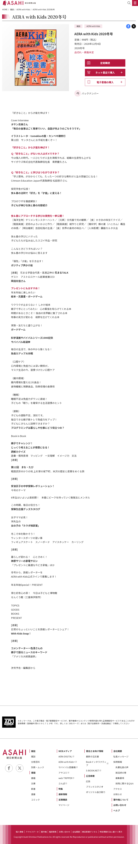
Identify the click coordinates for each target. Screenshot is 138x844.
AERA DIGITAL (65, 756)
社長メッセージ (120, 756)
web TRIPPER (65, 778)
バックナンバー (90, 93)
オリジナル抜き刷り (95, 792)
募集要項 (119, 778)
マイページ (63, 805)
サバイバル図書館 (67, 767)
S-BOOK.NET (92, 770)
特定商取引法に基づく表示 (111, 831)
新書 (33, 788)
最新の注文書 (92, 756)
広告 (88, 781)
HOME (5, 9)
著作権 (44, 831)
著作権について (120, 799)
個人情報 (19, 831)
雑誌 (12, 9)
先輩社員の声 (121, 767)
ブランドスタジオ (94, 786)
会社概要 (117, 751)
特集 (60, 788)
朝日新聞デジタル (89, 831)
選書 (33, 794)
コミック (35, 799)
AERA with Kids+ (66, 761)
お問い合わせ (119, 805)
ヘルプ (116, 810)
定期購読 (105, 63)
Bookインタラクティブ (96, 763)
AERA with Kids (23, 9)
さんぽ (61, 783)
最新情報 (62, 794)
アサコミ (62, 772)
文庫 (33, 783)
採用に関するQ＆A (124, 783)
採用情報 (117, 761)
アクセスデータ (32, 831)
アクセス (117, 788)
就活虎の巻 (120, 772)
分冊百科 (35, 761)
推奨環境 (52, 831)
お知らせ (117, 794)
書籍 (33, 772)
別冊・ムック (37, 767)
